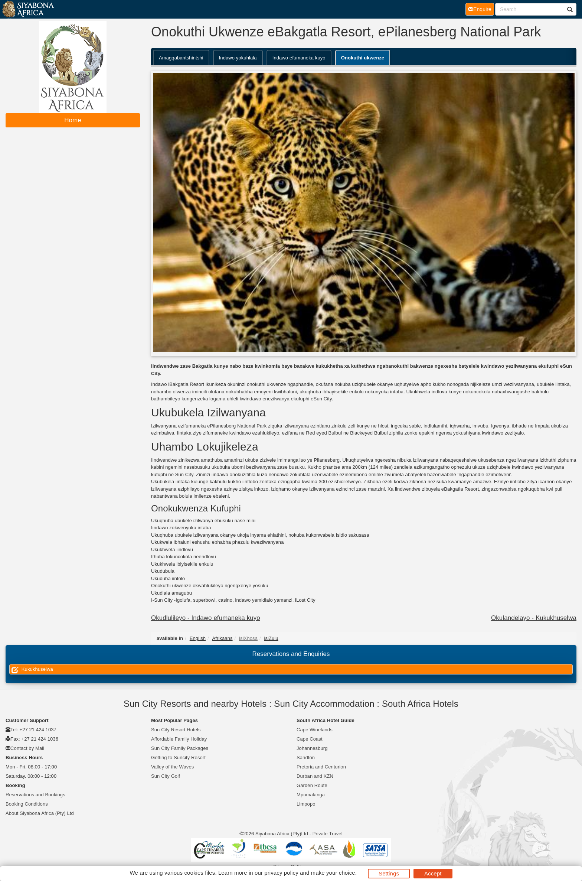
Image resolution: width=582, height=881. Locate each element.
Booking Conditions (27, 804)
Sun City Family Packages (179, 748)
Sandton (306, 757)
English (198, 638)
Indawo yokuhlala (238, 58)
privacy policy (281, 872)
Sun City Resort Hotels (176, 729)
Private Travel (328, 833)
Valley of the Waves (172, 767)
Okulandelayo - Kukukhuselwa (533, 617)
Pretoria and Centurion (321, 767)
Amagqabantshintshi (181, 58)
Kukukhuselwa (31, 669)
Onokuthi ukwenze (362, 58)
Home (72, 120)
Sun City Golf (165, 776)
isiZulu (271, 638)
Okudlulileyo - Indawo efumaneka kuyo (205, 617)
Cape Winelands (315, 729)
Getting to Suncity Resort (178, 757)
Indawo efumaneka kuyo (299, 58)
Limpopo (306, 804)
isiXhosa (248, 638)
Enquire (481, 8)
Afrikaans (222, 638)
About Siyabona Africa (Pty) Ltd (40, 813)
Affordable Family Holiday (179, 739)
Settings (389, 873)
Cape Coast (310, 739)
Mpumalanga (311, 794)
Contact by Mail (27, 748)
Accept (432, 873)
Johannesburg (312, 748)
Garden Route (312, 785)
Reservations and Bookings (35, 794)
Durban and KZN (315, 776)
